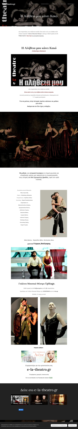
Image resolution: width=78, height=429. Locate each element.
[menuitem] (27, 4)
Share (21, 409)
